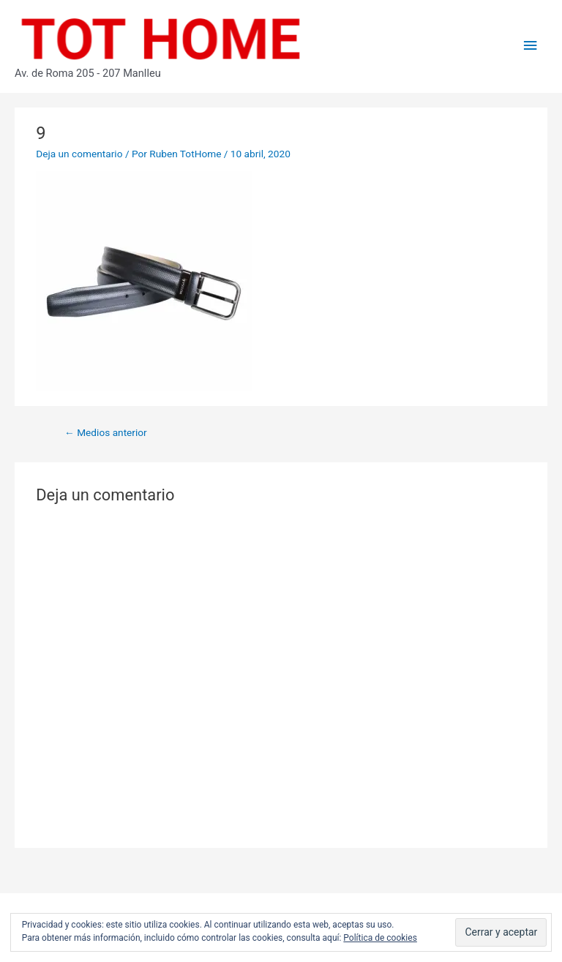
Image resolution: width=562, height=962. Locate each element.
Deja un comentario (79, 153)
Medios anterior (105, 432)
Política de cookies (380, 938)
